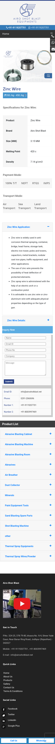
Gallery (6, 684)
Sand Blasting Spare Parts (24, 515)
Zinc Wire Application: (25, 226)
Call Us (13, 740)
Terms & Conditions (13, 691)
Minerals (24, 495)
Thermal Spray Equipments (24, 546)
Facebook (9, 708)
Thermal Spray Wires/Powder (24, 556)
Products (7, 680)
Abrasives (24, 464)
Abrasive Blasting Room (24, 454)
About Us (7, 676)
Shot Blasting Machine (24, 525)
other (24, 535)
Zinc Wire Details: (25, 320)
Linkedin (8, 720)
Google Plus (10, 725)
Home (5, 33)
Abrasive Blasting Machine (24, 444)
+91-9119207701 (16, 27)
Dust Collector (24, 484)
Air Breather (24, 474)
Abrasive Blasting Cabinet (24, 434)
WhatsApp (41, 740)
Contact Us (8, 687)
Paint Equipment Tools (24, 505)
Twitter (8, 714)
